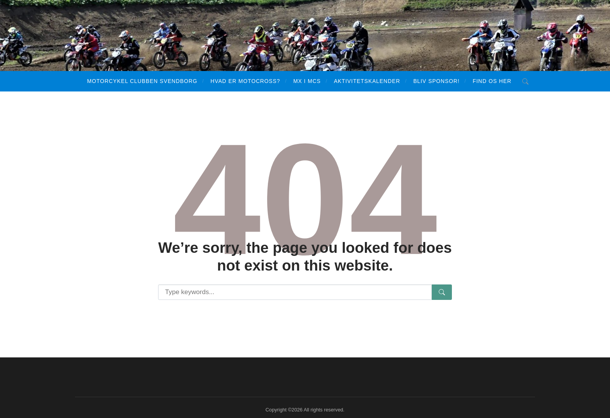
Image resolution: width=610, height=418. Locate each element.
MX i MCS (307, 81)
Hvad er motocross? (245, 81)
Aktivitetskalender (367, 81)
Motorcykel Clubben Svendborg (142, 81)
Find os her (492, 81)
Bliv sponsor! (436, 81)
